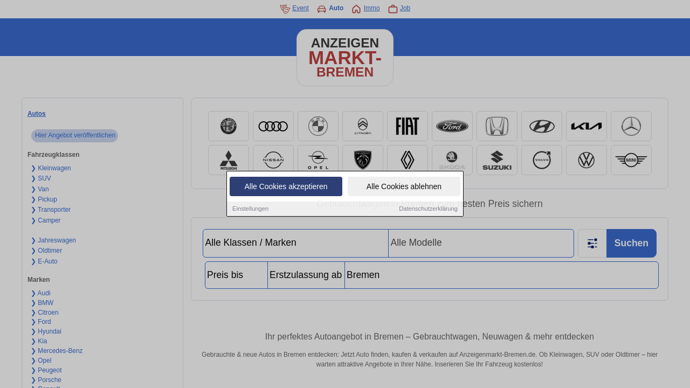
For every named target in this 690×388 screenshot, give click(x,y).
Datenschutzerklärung (428, 209)
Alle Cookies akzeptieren (285, 187)
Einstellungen (250, 209)
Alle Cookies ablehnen (404, 187)
